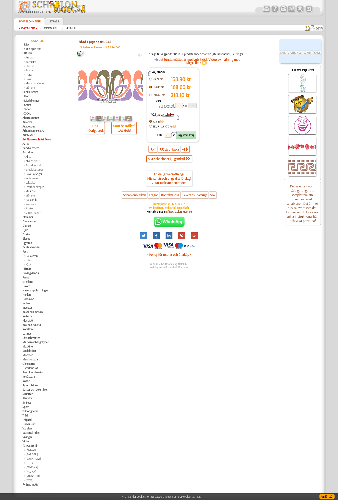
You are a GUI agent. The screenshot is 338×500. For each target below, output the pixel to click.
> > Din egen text (31, 49)
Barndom (27, 152)
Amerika (27, 122)
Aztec (25, 144)
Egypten (27, 243)
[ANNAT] (30, 450)
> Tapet (26, 109)
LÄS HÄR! (124, 130)
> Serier (26, 105)
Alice (28, 157)
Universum (28, 424)
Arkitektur (28, 135)
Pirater (29, 208)
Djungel (26, 226)
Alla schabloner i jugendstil (169, 159)
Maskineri (28, 346)
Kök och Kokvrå (31, 325)
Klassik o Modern (35, 83)
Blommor (27, 217)
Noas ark (30, 204)
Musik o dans (30, 359)
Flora (28, 75)
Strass (54, 21)
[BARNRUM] (33, 459)
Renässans (28, 377)
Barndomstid (33, 165)
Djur (25, 230)
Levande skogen (34, 187)
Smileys (26, 402)
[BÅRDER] (31, 454)
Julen (28, 260)
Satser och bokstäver (35, 390)
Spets (25, 407)
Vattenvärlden (30, 433)
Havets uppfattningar (35, 290)
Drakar (26, 234)
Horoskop (28, 299)
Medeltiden (29, 351)
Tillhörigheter (30, 411)
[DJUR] (29, 463)
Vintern (26, 441)
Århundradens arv (33, 131)
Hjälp (71, 28)
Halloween (31, 256)
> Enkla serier (30, 92)
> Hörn (26, 96)
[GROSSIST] (29, 446)
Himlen (26, 295)
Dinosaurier (29, 221)
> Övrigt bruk (94, 130)
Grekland (27, 282)
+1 (185, 149)
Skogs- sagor (33, 213)
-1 (153, 149)
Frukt (25, 277)
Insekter (27, 308)
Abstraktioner (30, 118)
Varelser (27, 428)
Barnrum (30, 62)
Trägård (26, 420)
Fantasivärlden (31, 247)
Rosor (26, 381)
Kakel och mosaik (32, 312)
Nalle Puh (31, 200)
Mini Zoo (30, 191)
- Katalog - (28, 28)
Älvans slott (32, 161)
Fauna (29, 70)
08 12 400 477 (176, 204)
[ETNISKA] (31, 467)
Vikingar (27, 437)
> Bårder (27, 53)
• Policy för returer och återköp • (169, 254)
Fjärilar (26, 269)
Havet (29, 79)
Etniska (29, 66)
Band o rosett (30, 148)
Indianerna (31, 178)
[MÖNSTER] (32, 476)
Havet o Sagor (33, 174)
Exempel (51, 28)
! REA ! (26, 44)
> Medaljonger (30, 100)
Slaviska (27, 398)
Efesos (26, 239)
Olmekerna (28, 364)
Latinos (26, 333)
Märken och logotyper (35, 342)
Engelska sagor (34, 169)
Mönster (30, 88)
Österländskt (30, 368)
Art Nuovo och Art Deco (36, 139)
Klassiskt (27, 320)
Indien (26, 303)
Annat (29, 57)
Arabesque (28, 126)
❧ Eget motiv (30, 484)
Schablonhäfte (30, 21)
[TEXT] (29, 480)
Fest (25, 251)
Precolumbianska (32, 372)
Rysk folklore (30, 385)
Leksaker (30, 182)
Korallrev (27, 329)
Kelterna (27, 316)
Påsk (28, 264)
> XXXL (26, 113)
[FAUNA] (30, 471)
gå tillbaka (169, 149)
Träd (25, 415)
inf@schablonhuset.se (178, 212)
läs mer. (196, 496)
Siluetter (27, 394)
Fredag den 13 (30, 273)
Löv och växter (31, 338)
